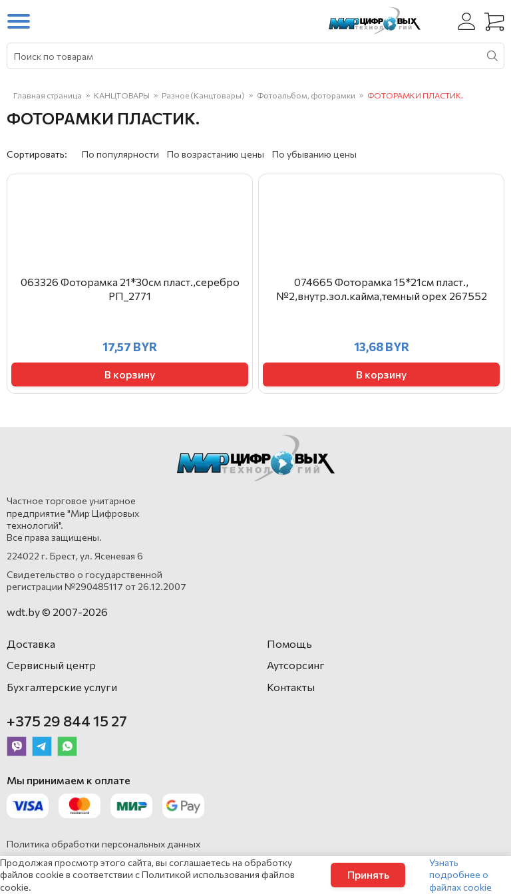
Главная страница (47, 95)
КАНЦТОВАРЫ (122, 95)
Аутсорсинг (296, 665)
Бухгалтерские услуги (62, 686)
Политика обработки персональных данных (103, 843)
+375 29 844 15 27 (67, 721)
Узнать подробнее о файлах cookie (460, 874)
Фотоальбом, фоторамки (306, 95)
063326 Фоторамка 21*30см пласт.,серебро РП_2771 (130, 288)
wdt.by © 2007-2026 (57, 611)
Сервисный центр (51, 665)
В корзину (129, 374)
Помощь (289, 643)
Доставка (31, 643)
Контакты (291, 686)
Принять (368, 874)
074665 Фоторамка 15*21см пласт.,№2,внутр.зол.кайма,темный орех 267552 (381, 288)
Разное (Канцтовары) (203, 95)
